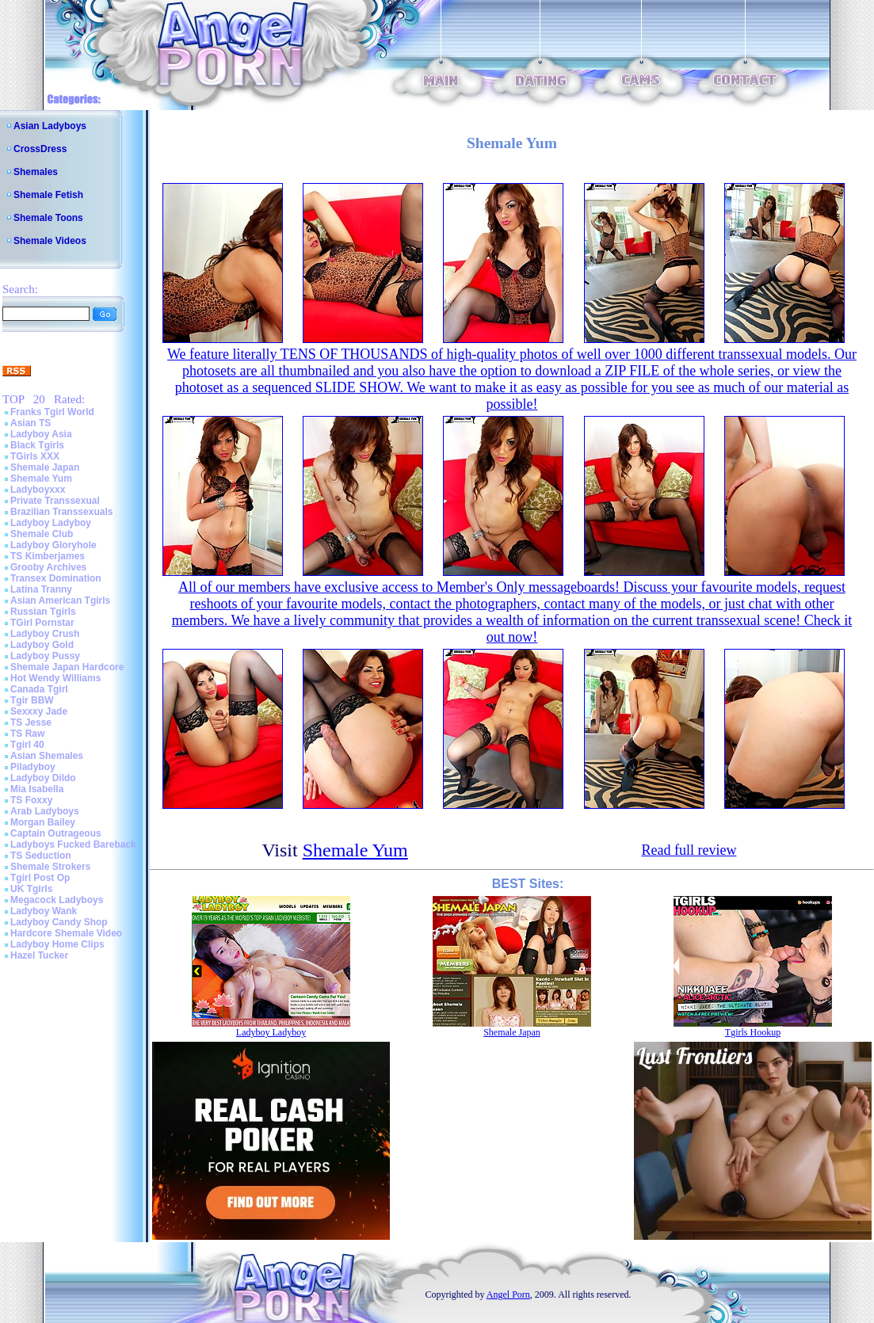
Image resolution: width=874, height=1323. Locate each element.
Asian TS (30, 423)
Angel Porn (508, 1294)
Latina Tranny (41, 589)
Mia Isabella (36, 789)
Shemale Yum (41, 478)
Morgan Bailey (42, 822)
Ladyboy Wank (43, 911)
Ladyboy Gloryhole (53, 545)
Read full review (688, 850)
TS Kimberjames (47, 556)
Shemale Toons (48, 217)
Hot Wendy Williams (55, 678)
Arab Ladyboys (44, 811)
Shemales (35, 171)
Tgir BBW (32, 700)
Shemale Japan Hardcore (67, 667)
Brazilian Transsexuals (61, 511)
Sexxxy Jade (38, 711)
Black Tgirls (37, 445)
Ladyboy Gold (42, 644)
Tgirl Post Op (40, 877)
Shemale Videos (49, 240)
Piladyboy (32, 766)
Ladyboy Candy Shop (59, 922)
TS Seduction (40, 855)
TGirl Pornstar (42, 622)
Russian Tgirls (43, 611)
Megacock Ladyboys (56, 900)
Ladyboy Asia (41, 434)
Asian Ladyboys (49, 126)
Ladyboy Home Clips (57, 944)
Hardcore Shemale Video (66, 933)
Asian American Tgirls (60, 600)
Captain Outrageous (55, 833)
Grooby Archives (48, 567)
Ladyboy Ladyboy (50, 522)
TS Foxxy (31, 800)
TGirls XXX (34, 456)
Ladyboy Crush (44, 633)
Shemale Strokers (50, 866)
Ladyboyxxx (37, 489)
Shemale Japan (44, 467)
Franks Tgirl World (52, 411)
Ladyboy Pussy (45, 656)
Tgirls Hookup (752, 1032)
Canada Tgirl (39, 689)
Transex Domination (55, 578)
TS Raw (27, 733)
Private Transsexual (55, 500)
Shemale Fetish (48, 194)
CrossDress (40, 148)
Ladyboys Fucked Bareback (73, 844)
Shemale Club (41, 533)
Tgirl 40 (27, 744)
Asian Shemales (46, 755)
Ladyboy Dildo (43, 778)
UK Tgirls (31, 888)
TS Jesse (31, 722)
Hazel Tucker (39, 955)
